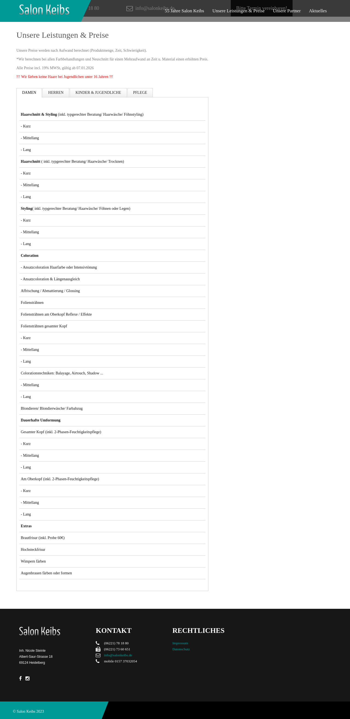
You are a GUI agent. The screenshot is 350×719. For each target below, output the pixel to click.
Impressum (180, 643)
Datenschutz (181, 649)
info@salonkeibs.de (118, 655)
